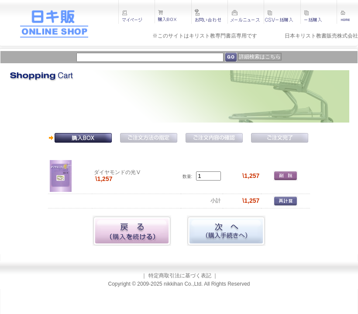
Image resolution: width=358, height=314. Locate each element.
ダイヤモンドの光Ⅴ (117, 172)
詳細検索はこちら (260, 57)
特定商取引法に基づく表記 (179, 276)
